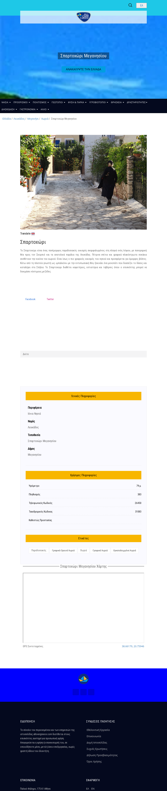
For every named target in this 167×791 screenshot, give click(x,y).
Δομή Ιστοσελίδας (97, 742)
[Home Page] (83, 679)
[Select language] (141, 5)
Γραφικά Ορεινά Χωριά (63, 550)
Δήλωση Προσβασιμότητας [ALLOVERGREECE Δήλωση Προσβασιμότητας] (102, 755)
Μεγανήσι (32, 118)
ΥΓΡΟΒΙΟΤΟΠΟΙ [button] (98, 102)
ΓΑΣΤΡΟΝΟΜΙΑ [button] (29, 109)
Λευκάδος (19, 118)
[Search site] (131, 5)
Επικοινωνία (94, 736)
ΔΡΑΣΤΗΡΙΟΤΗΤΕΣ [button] (137, 102)
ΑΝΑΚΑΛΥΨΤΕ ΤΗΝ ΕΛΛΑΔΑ (83, 69)
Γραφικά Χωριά (100, 550)
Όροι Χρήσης (94, 761)
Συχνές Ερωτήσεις (97, 748)
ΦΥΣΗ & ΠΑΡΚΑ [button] (77, 102)
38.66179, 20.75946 (133, 646)
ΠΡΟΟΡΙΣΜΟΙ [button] (22, 102)
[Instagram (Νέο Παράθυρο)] (83, 692)
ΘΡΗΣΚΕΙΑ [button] (117, 102)
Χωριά (45, 118)
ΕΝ (92, 788)
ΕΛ (87, 788)
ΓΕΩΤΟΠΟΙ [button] (58, 102)
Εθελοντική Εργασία (98, 730)
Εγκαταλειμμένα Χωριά (124, 550)
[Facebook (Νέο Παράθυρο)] (76, 692)
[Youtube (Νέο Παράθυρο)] (91, 692)
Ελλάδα (6, 118)
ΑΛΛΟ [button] (45, 109)
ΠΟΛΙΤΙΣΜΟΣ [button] (41, 102)
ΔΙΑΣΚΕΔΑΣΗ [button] (9, 109)
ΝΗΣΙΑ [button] (6, 102)
